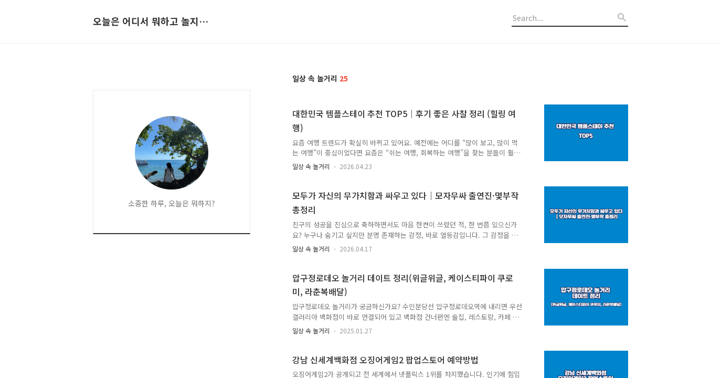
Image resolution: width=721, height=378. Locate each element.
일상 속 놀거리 (311, 166)
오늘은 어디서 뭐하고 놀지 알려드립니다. (150, 21)
